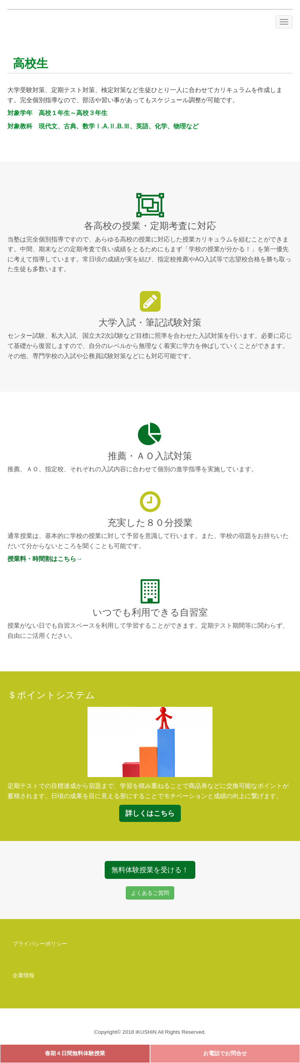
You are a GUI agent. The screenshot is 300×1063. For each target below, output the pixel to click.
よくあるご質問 (150, 893)
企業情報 (23, 975)
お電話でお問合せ (225, 1053)
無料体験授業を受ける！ (150, 870)
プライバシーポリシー (39, 944)
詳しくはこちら (150, 813)
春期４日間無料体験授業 (75, 1053)
